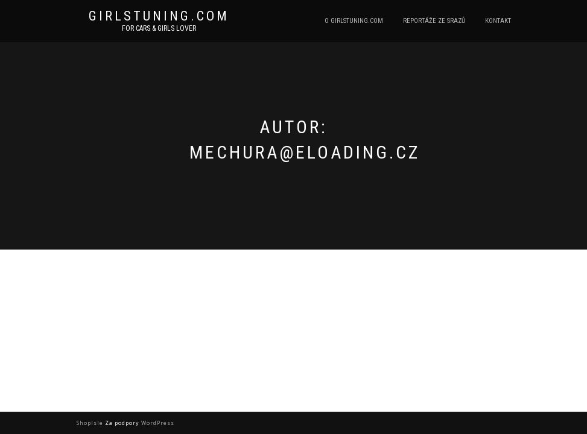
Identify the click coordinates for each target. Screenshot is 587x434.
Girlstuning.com (159, 16)
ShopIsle (91, 423)
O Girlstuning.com (354, 21)
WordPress (156, 423)
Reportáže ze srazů (434, 21)
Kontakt (498, 21)
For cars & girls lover (159, 28)
